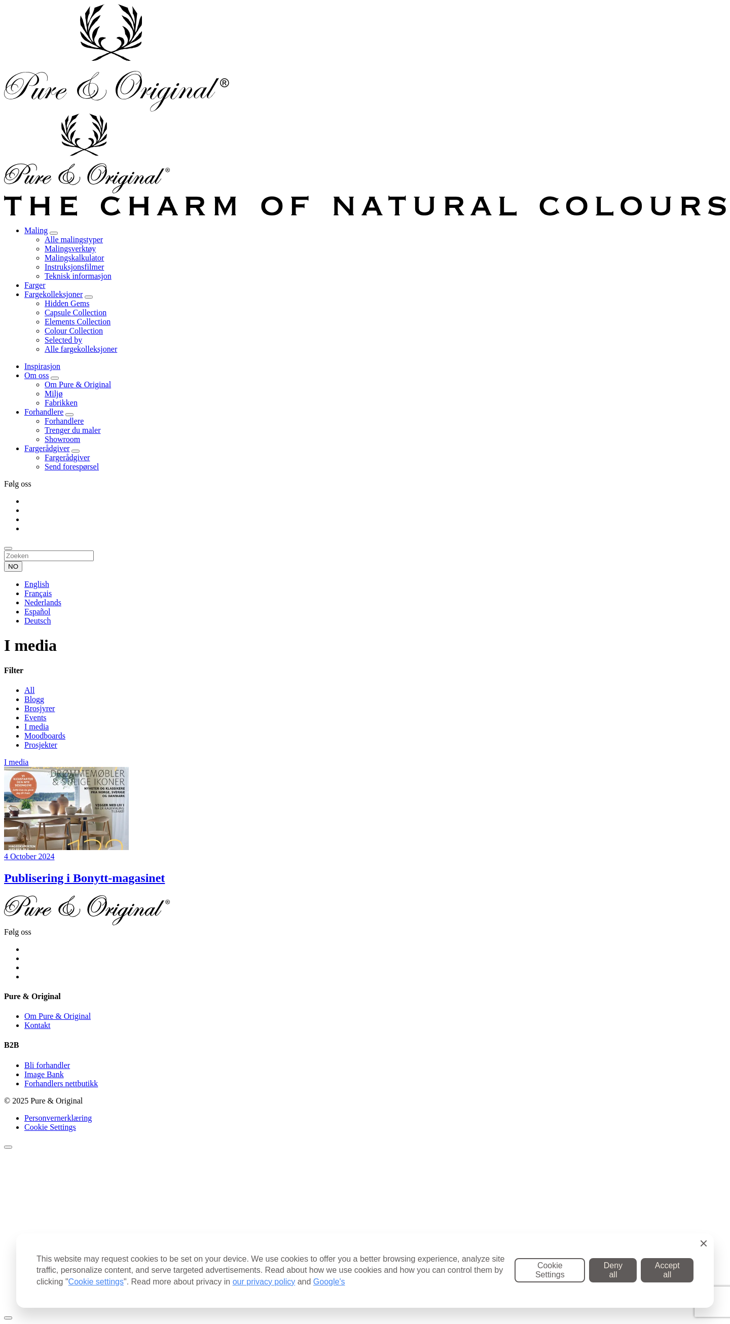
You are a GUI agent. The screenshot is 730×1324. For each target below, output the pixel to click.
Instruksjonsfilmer (74, 267)
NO (13, 566)
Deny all (613, 1270)
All (29, 690)
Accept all (667, 1270)
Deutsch (37, 620)
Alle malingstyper (74, 239)
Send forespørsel (72, 466)
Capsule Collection (75, 312)
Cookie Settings (50, 1127)
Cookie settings (96, 1281)
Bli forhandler (47, 1065)
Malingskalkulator (74, 257)
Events (35, 717)
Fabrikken (61, 402)
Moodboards (44, 735)
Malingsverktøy (70, 248)
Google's (329, 1281)
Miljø (54, 393)
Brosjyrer (39, 708)
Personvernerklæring (58, 1118)
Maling (36, 230)
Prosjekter (40, 745)
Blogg (34, 699)
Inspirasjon (42, 366)
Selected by (63, 340)
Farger (34, 285)
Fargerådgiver (46, 448)
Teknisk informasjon (78, 276)
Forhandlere (43, 412)
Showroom (62, 439)
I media (36, 726)
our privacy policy (264, 1281)
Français (38, 593)
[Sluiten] (8, 1147)
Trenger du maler (73, 430)
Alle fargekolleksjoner (81, 349)
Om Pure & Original (78, 384)
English (36, 584)
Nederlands (42, 602)
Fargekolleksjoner (53, 294)
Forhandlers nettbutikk (61, 1083)
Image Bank (44, 1074)
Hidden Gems (67, 303)
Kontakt (37, 1025)
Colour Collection (74, 330)
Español (37, 611)
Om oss (36, 375)
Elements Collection (78, 321)
